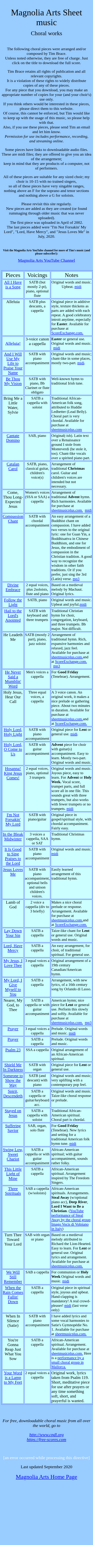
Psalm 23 (13, 1050)
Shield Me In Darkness (13, 1067)
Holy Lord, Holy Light (13, 732)
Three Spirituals (13, 1190)
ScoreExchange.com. (67, 333)
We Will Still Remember (13, 1277)
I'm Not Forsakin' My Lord (13, 819)
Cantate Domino (13, 438)
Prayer (13, 1029)
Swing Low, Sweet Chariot (13, 1154)
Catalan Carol (13, 466)
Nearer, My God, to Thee (12, 1005)
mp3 (76, 579)
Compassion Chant (13, 518)
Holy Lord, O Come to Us (13, 749)
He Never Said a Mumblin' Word (13, 679)
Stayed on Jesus (13, 1113)
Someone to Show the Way (13, 1080)
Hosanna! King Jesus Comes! (13, 773)
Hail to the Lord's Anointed (13, 615)
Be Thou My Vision (13, 381)
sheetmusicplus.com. (67, 510)
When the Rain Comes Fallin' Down (13, 1295)
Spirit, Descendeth (13, 1093)
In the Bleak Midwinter (13, 836)
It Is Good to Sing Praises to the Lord (13, 856)
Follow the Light (13, 602)
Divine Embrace (13, 587)
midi (77, 286)
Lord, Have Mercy (12, 948)
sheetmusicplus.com (66, 429)
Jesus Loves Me (13, 871)
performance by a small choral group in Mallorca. (67, 1362)
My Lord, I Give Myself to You (13, 987)
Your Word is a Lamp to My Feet (13, 1377)
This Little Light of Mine (13, 1174)
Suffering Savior (13, 1128)
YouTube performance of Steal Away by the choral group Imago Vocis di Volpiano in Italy (70, 1220)
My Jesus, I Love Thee (12, 963)
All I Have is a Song (13, 284)
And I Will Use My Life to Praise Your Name (13, 363)
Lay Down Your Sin (13, 933)
